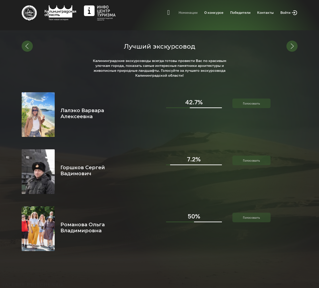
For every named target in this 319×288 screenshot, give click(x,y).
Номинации (188, 12)
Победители (240, 12)
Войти (289, 13)
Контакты (265, 12)
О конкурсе (213, 12)
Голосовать (251, 103)
